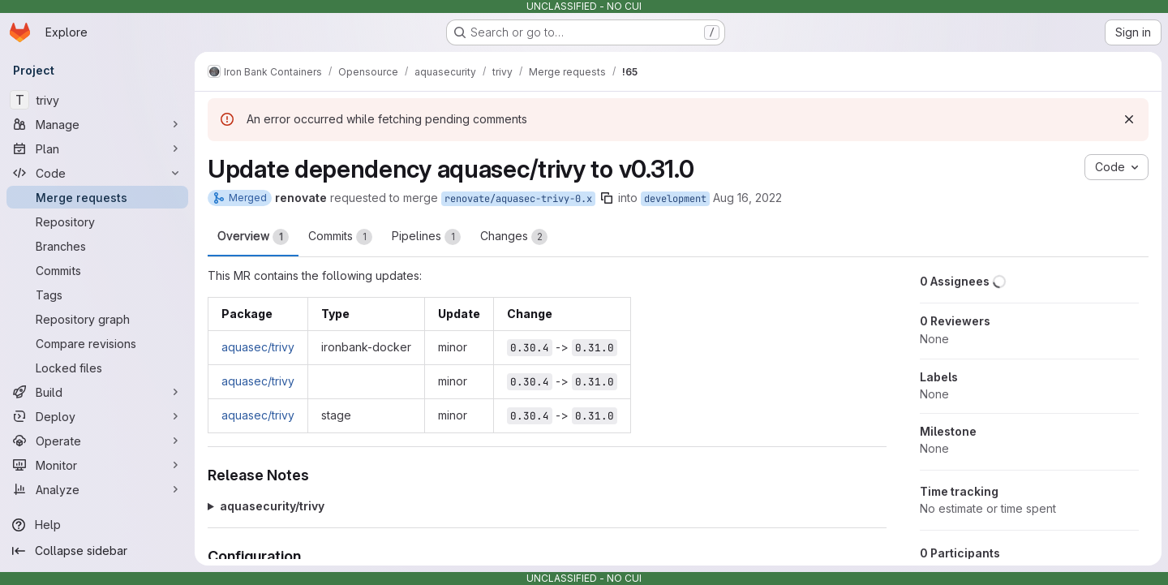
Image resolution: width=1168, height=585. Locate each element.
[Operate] (97, 440)
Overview (253, 237)
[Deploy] (97, 416)
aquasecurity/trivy (272, 506)
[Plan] (97, 148)
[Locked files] (97, 367)
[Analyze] (97, 489)
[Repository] (97, 221)
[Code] (97, 172)
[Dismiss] (1129, 119)
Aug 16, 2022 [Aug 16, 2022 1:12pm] (747, 197)
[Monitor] (97, 465)
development (675, 198)
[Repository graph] (97, 319)
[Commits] (97, 270)
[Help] (97, 525)
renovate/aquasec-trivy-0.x (518, 198)
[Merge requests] (97, 197)
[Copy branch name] (606, 198)
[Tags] (97, 294)
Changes (514, 237)
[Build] (97, 392)
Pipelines (426, 237)
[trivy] (97, 99)
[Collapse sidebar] (97, 551)
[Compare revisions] (97, 343)
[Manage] (97, 124)
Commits (340, 237)
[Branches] (97, 245)
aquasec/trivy (257, 347)
